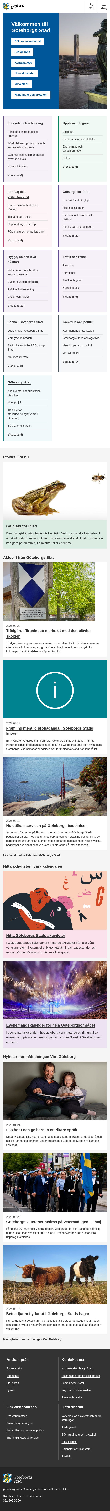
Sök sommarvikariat (28, 41)
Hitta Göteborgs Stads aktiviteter (35, 935)
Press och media (72, 1397)
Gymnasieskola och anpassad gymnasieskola (26, 156)
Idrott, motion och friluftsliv (79, 139)
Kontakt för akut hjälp (76, 200)
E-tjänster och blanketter (76, 1449)
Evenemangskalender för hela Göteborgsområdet (50, 1025)
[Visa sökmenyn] (91, 6)
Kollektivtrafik (71, 287)
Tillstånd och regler (19, 216)
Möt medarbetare (18, 357)
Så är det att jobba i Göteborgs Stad (26, 347)
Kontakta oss (23, 62)
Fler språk (13, 1383)
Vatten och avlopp (19, 296)
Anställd (66, 1456)
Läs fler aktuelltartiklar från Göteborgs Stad (31, 855)
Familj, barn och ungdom (78, 226)
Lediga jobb (22, 51)
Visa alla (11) (18, 306)
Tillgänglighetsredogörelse (23, 1437)
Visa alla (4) (23, 241)
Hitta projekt (15, 402)
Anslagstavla (69, 1427)
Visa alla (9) (74, 167)
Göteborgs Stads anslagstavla (81, 338)
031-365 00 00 (12, 1500)
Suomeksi (13, 1375)
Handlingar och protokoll (31, 94)
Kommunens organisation (78, 330)
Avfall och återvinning (21, 289)
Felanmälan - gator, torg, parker (81, 1375)
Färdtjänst (69, 272)
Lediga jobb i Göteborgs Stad (25, 330)
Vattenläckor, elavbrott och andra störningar (24, 272)
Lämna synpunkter (73, 1383)
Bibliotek (68, 131)
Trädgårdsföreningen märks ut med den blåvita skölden (48, 633)
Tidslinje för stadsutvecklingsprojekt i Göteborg (23, 414)
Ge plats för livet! (21, 526)
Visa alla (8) (20, 366)
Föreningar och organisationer (26, 231)
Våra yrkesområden (20, 338)
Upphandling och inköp (22, 224)
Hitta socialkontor (73, 207)
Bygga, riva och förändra (23, 281)
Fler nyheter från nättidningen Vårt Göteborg (32, 1339)
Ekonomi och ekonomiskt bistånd (78, 217)
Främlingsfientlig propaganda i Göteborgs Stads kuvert (49, 731)
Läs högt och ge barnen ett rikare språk (41, 1130)
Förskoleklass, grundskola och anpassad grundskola (26, 145)
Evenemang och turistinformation (73, 148)
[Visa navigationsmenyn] (104, 6)
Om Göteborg (71, 352)
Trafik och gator (72, 280)
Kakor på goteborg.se (20, 1423)
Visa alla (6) (20, 175)
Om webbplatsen (17, 1415)
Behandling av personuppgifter (25, 1430)
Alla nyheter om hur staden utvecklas (24, 393)
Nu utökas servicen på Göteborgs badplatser (46, 825)
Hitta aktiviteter (25, 73)
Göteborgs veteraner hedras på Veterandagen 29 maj (53, 1222)
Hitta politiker (69, 1441)
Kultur (66, 158)
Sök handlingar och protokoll (79, 1434)
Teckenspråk (14, 1368)
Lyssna (11, 1390)
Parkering (69, 265)
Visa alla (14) (75, 362)
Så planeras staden (20, 425)
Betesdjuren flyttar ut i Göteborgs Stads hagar (47, 1314)
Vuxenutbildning (17, 166)
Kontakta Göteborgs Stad (77, 1368)
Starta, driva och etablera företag (23, 207)
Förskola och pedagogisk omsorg (23, 133)
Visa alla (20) (74, 236)
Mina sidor (21, 84)
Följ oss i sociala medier (76, 1390)
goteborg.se (11, 1489)
